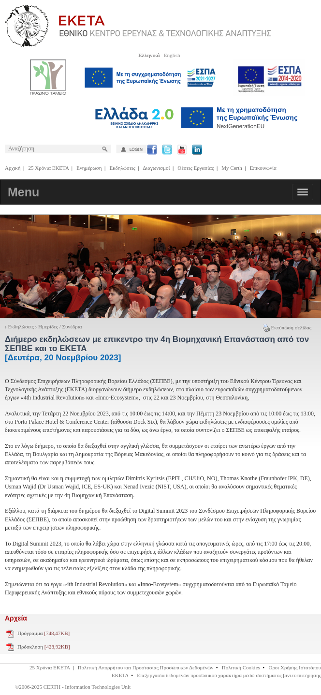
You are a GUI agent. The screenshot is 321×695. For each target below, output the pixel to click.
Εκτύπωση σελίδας (287, 327)
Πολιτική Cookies (241, 667)
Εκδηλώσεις (122, 168)
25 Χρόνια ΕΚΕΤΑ (49, 168)
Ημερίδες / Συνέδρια (60, 326)
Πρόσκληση (43, 647)
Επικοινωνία (263, 168)
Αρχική (13, 168)
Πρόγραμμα (43, 633)
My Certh (231, 168)
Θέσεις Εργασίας (195, 168)
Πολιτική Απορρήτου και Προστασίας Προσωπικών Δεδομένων (146, 667)
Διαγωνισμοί (156, 168)
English (172, 55)
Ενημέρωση (89, 168)
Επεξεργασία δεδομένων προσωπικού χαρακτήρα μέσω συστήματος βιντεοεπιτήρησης (229, 675)
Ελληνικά (149, 55)
